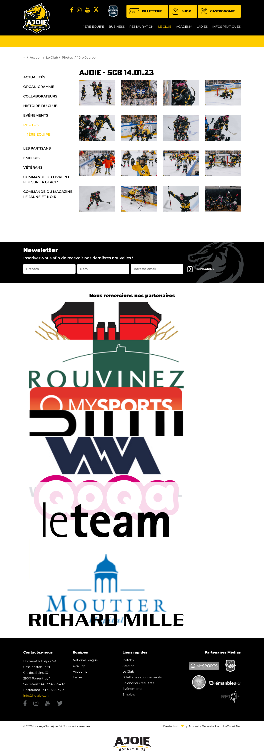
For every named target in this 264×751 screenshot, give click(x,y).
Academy (184, 26)
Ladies (202, 26)
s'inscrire (201, 269)
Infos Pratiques (226, 26)
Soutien (128, 666)
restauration (141, 26)
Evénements (35, 115)
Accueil (35, 57)
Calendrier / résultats (138, 683)
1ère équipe (94, 26)
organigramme (38, 87)
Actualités (34, 77)
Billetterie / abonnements (142, 677)
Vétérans (32, 167)
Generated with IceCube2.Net (221, 726)
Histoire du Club (40, 106)
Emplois (31, 158)
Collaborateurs (40, 96)
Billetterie (146, 11)
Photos (67, 57)
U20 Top (79, 666)
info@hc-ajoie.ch (36, 695)
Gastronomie (218, 11)
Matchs (128, 660)
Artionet (194, 726)
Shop (181, 11)
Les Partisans (37, 148)
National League (85, 660)
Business (117, 26)
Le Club (164, 26)
